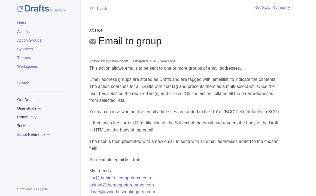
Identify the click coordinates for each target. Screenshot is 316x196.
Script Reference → (33, 134)
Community (281, 8)
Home (22, 23)
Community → (29, 117)
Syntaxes (25, 49)
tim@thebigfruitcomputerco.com (120, 178)
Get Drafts (262, 8)
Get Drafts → (28, 99)
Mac (45, 189)
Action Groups (29, 40)
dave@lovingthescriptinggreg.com (122, 191)
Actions (23, 31)
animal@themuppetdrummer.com (121, 185)
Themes (24, 58)
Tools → (24, 126)
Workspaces (27, 66)
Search (23, 83)
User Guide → (29, 108)
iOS (36, 189)
